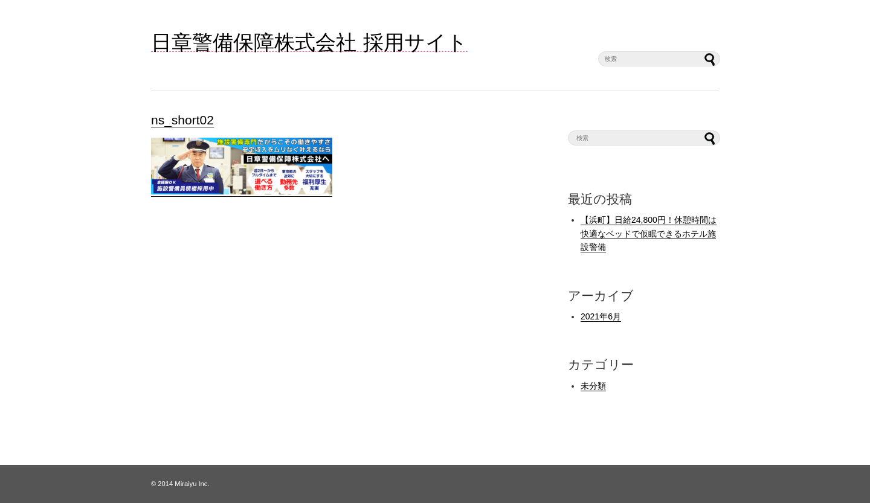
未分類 (593, 386)
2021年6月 (601, 316)
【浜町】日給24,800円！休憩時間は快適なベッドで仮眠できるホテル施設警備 (649, 233)
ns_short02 (182, 120)
